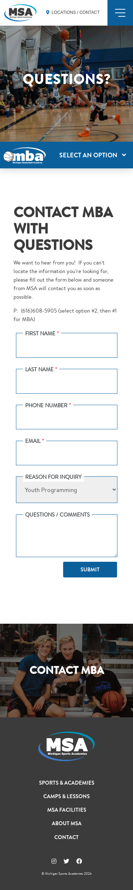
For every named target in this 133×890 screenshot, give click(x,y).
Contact (66, 837)
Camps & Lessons (66, 796)
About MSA (67, 823)
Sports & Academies (66, 783)
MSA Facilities (66, 810)
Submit (90, 570)
